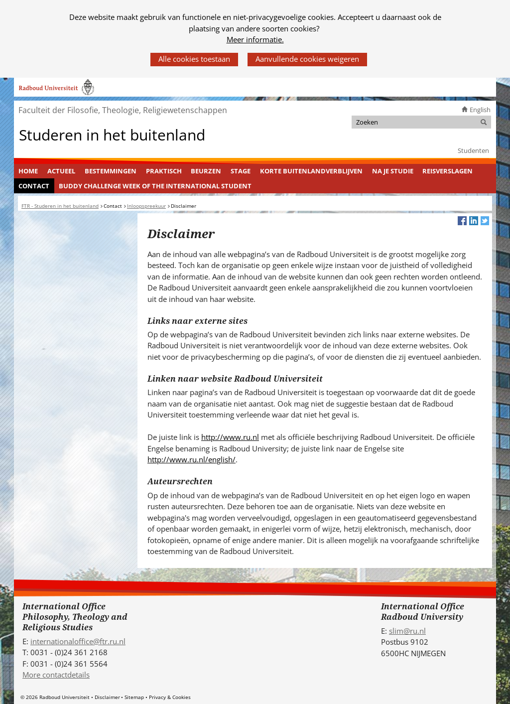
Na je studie (392, 170)
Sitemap (134, 697)
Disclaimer (107, 697)
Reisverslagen (447, 170)
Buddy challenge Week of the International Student (155, 185)
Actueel (61, 170)
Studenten (473, 150)
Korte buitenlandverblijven (311, 170)
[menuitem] (28, 171)
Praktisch (164, 170)
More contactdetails (56, 675)
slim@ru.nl (407, 631)
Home (28, 170)
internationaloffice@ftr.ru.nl (78, 641)
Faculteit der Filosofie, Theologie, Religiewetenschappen (122, 110)
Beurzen (206, 170)
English (480, 109)
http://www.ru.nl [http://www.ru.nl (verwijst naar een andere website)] (230, 437)
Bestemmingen (110, 170)
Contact (33, 185)
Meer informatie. (255, 39)
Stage (241, 170)
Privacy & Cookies (170, 697)
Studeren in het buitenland (112, 134)
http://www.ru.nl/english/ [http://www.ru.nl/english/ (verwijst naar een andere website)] (191, 459)
